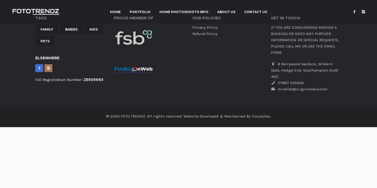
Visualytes (261, 116)
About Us (226, 12)
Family (47, 29)
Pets (45, 41)
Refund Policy (204, 33)
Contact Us (255, 12)
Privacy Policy (205, 27)
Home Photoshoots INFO (183, 12)
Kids (94, 29)
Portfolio (140, 12)
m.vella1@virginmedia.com (303, 89)
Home (115, 12)
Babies (71, 29)
